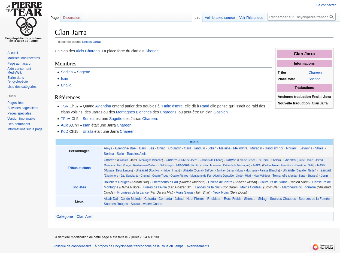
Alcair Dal (111, 199)
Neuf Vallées (261, 175)
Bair (151, 148)
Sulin (120, 154)
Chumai (145, 175)
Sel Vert (209, 170)
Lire (198, 18)
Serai (302, 175)
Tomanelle (279, 175)
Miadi (248, 175)
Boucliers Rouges (116, 182)
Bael (133, 148)
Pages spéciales (19, 113)
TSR (64, 106)
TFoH (65, 118)
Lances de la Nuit (208, 187)
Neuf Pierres (195, 199)
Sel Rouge (166, 165)
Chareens (168, 112)
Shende (314, 79)
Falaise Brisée (246, 160)
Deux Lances (124, 170)
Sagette (83, 72)
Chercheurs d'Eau (165, 182)
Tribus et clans (79, 168)
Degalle (301, 170)
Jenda (292, 175)
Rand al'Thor (274, 148)
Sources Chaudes (283, 199)
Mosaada (109, 165)
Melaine (224, 148)
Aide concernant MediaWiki (19, 70)
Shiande (289, 170)
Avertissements (198, 246)
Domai (199, 170)
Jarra (133, 160)
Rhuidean (214, 199)
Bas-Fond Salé (304, 165)
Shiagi (262, 199)
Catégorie (64, 216)
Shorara (312, 175)
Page (54, 18)
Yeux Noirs (221, 192)
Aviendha (103, 106)
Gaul (187, 148)
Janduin (199, 148)
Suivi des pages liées (22, 108)
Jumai (230, 170)
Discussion (71, 18)
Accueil (12, 53)
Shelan (275, 160)
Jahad (179, 199)
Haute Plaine (305, 160)
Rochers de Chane (210, 160)
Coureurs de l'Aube (273, 182)
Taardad (325, 170)
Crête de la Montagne (236, 165)
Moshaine (251, 170)
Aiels (80, 51)
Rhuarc (291, 148)
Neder (311, 170)
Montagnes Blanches (134, 112)
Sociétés (79, 187)
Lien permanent (18, 124)
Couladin (174, 148)
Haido (166, 170)
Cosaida (123, 160)
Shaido (188, 170)
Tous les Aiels (137, 154)
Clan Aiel (84, 216)
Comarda (165, 199)
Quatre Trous (160, 175)
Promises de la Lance (132, 192)
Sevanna (305, 148)
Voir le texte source (220, 18)
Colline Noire (271, 165)
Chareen (315, 72)
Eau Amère (111, 175)
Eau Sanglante (129, 175)
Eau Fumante (213, 165)
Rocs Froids (232, 199)
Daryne (231, 160)
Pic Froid (197, 165)
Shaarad (142, 170)
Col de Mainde (130, 199)
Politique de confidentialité (72, 246)
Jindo (239, 175)
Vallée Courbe (153, 204)
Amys (108, 148)
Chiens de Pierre (220, 182)
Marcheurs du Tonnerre (299, 187)
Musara (109, 170)
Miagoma (183, 165)
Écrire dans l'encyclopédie (17, 79)
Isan (64, 78)
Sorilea (67, 72)
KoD (64, 131)
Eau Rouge (124, 165)
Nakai (257, 165)
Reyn (321, 165)
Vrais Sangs (184, 192)
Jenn (324, 175)
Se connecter (326, 5)
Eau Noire (287, 165)
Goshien (221, 112)
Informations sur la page (24, 129)
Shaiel (319, 148)
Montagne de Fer (200, 175)
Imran (175, 170)
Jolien (212, 148)
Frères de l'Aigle (155, 187)
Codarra (171, 160)
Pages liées (15, 103)
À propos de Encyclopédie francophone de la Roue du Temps (139, 246)
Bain (142, 148)
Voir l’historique (251, 18)
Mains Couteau (251, 187)
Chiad (161, 148)
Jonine (220, 170)
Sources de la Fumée (314, 199)
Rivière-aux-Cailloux (145, 165)
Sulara (135, 204)
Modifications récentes (23, 58)
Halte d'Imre (172, 106)
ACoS (66, 125)
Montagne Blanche (150, 160)
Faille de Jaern (188, 160)
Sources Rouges (116, 204)
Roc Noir (155, 170)
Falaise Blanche (269, 170)
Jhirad (319, 160)
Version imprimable (21, 119)
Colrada (150, 199)
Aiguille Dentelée (223, 175)
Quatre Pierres (179, 175)
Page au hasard (19, 63)
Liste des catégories (22, 87)
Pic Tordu (263, 160)
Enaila (66, 85)
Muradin (256, 148)
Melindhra (240, 148)
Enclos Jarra (91, 41)
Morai (239, 170)
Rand (204, 106)
